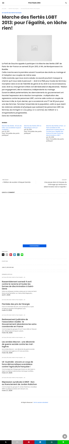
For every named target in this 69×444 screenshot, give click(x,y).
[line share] (22, 254)
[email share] (7, 254)
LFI (24, 277)
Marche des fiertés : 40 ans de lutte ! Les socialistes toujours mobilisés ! (12, 127)
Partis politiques (14, 8)
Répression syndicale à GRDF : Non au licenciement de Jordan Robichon (19, 383)
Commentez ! (34, 246)
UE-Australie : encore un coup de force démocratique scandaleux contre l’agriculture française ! (17, 364)
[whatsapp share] (18, 254)
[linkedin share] (14, 254)
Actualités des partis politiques (30, 8)
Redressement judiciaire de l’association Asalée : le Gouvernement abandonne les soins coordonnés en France (19, 323)
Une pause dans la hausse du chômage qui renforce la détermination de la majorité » (55, 184)
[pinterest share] (11, 254)
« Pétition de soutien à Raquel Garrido (16, 182)
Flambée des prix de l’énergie (16, 304)
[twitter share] (3, 254)
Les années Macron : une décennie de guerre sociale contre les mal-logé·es (18, 344)
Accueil (4, 8)
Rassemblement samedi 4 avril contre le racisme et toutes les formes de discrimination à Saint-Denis (18, 285)
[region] (34, 160)
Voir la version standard (40, 402)
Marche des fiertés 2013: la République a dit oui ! (32, 127)
